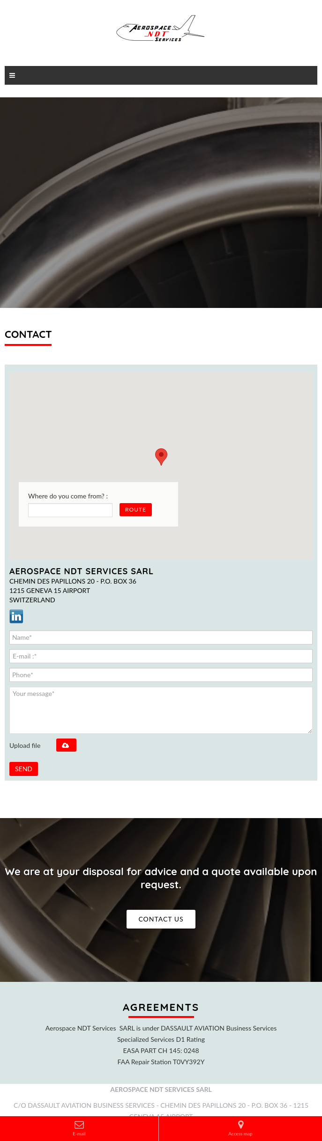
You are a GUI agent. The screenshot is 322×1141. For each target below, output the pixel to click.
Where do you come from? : (68, 496)
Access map (240, 1128)
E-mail (79, 1128)
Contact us (160, 919)
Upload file (24, 745)
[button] (161, 457)
